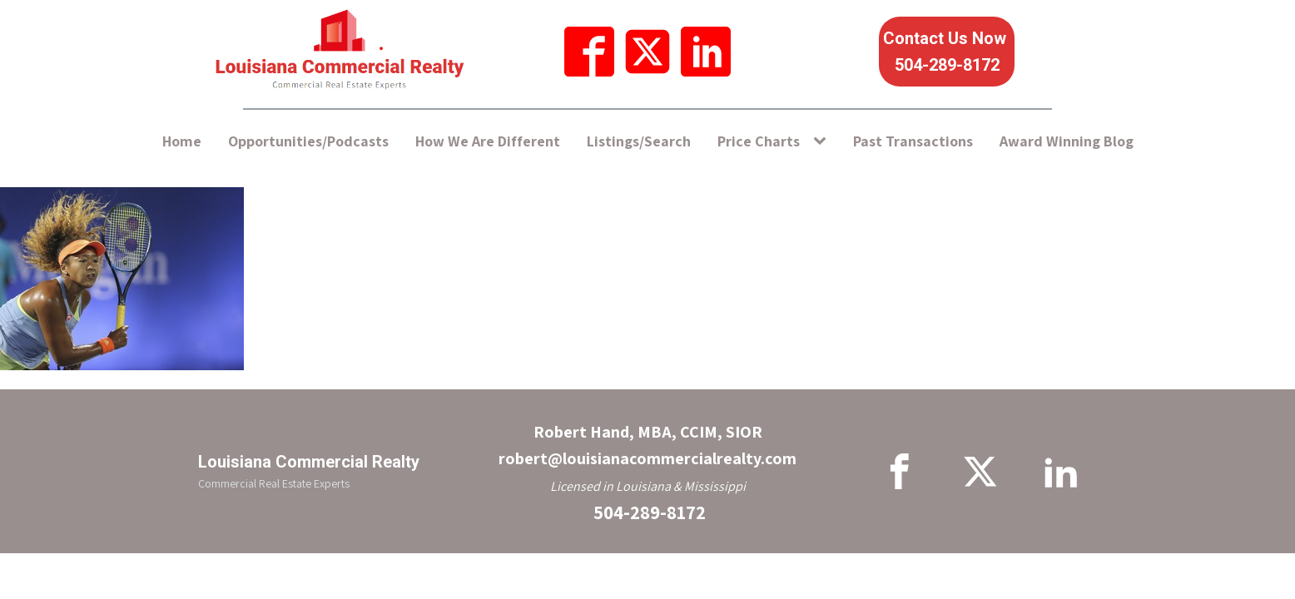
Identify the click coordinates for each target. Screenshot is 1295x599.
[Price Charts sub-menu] (823, 142)
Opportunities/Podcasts (308, 141)
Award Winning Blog (1067, 141)
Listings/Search (639, 141)
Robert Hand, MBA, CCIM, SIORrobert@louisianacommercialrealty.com (647, 445)
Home (181, 141)
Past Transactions (913, 141)
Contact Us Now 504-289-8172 (946, 51)
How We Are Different (487, 141)
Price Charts (758, 141)
